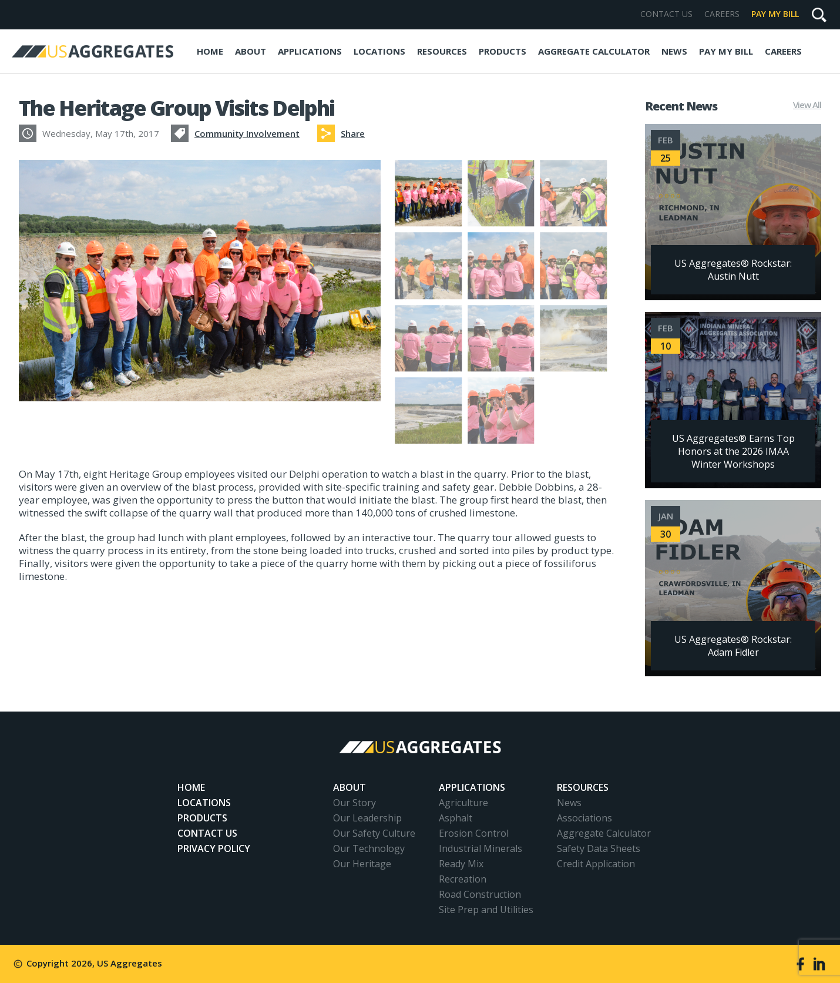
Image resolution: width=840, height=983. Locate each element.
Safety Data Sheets (598, 848)
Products (502, 51)
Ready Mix (461, 863)
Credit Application (596, 863)
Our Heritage (362, 863)
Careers (722, 14)
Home (210, 51)
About (250, 51)
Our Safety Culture (374, 833)
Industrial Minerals (480, 848)
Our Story (354, 802)
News (674, 51)
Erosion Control (474, 833)
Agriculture (463, 802)
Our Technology (369, 848)
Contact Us (666, 14)
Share (353, 133)
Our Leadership (367, 817)
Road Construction (480, 894)
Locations (379, 51)
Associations (584, 817)
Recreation (462, 879)
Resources (442, 51)
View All (807, 104)
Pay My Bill (775, 14)
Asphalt (455, 817)
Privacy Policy (213, 848)
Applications (310, 51)
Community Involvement (247, 133)
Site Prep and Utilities (486, 909)
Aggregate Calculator (594, 51)
